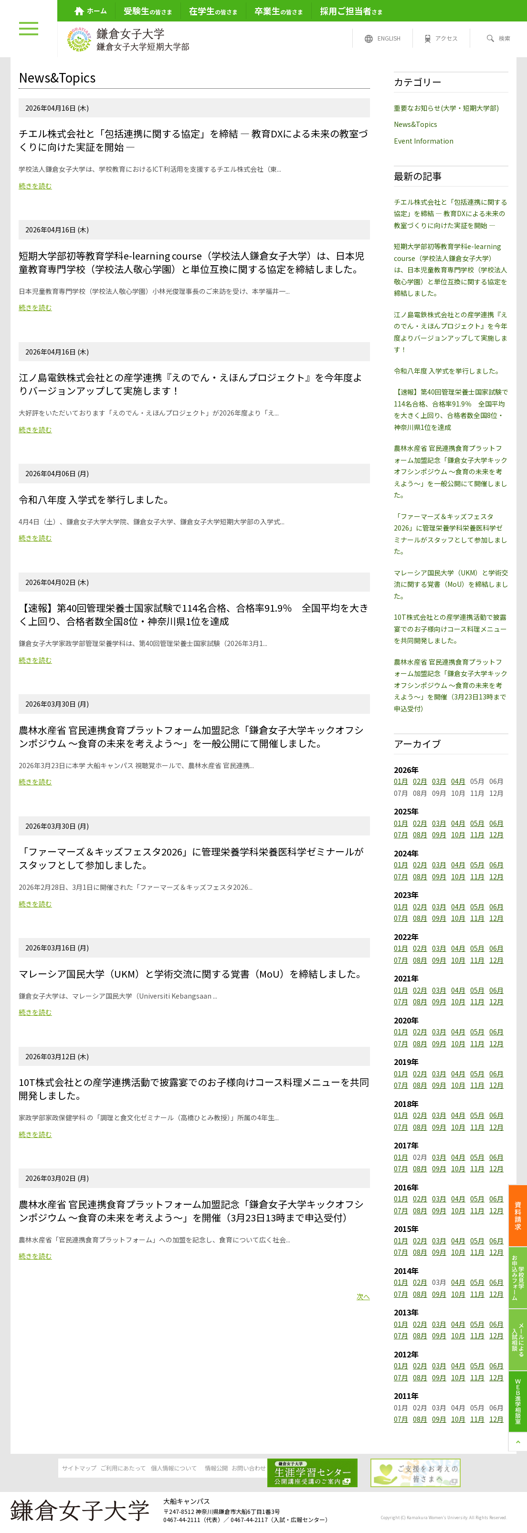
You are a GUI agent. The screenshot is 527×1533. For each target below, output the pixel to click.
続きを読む (35, 185)
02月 (420, 781)
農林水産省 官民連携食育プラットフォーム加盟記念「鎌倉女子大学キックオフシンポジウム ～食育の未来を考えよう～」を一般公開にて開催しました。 (450, 471)
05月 (477, 823)
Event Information (423, 141)
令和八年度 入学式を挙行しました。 (448, 370)
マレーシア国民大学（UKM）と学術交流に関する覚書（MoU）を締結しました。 (451, 584)
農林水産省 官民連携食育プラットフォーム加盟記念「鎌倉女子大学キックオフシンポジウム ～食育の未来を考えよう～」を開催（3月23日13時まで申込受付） (450, 685)
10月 (458, 834)
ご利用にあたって (117, 1469)
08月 (420, 834)
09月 (439, 834)
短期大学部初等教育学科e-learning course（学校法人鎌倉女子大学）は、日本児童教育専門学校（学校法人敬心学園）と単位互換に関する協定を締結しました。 (450, 269)
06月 (496, 823)
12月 (496, 834)
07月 (401, 834)
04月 (458, 781)
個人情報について (190, 1469)
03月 (439, 781)
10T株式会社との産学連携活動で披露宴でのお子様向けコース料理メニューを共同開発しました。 (450, 628)
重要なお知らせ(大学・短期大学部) (446, 108)
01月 (401, 781)
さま (351, 10)
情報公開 (263, 1469)
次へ (363, 1296)
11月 (477, 834)
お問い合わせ (336, 1469)
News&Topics (415, 124)
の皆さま (148, 10)
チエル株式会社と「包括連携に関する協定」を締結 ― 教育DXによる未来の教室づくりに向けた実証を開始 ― (450, 213)
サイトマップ (44, 1469)
